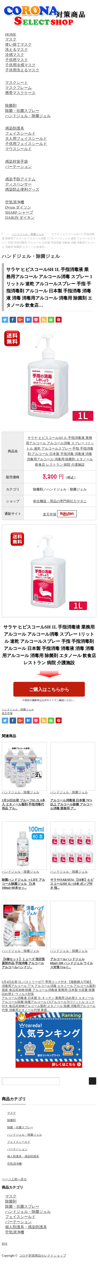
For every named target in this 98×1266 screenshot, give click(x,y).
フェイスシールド (20, 133)
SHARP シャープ (19, 212)
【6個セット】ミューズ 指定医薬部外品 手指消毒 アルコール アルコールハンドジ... (23, 963)
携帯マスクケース (20, 93)
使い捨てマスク (18, 44)
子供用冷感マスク (20, 65)
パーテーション (18, 167)
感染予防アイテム (20, 179)
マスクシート (16, 83)
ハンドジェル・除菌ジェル (28, 116)
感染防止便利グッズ (22, 189)
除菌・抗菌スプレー (22, 111)
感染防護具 (14, 128)
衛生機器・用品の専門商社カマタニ (60, 501)
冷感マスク (14, 55)
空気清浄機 (14, 202)
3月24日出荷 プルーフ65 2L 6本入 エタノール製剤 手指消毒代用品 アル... (23, 804)
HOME (10, 34)
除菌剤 (11, 105)
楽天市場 (49, 514)
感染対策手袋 (16, 161)
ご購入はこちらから (49, 689)
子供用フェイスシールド (26, 144)
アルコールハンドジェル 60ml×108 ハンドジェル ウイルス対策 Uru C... (71, 963)
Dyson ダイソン (18, 207)
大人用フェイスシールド (26, 139)
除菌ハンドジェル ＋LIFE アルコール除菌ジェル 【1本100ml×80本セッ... (23, 884)
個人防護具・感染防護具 (23, 1156)
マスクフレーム (18, 88)
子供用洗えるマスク (22, 70)
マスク (11, 39)
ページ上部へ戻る (14, 1179)
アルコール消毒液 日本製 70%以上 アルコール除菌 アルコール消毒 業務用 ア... (71, 804)
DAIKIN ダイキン (20, 217)
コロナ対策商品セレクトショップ (42, 1255)
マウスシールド (18, 149)
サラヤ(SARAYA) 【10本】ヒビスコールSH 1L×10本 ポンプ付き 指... (72, 884)
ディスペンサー (18, 184)
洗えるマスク (16, 50)
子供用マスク (16, 60)
